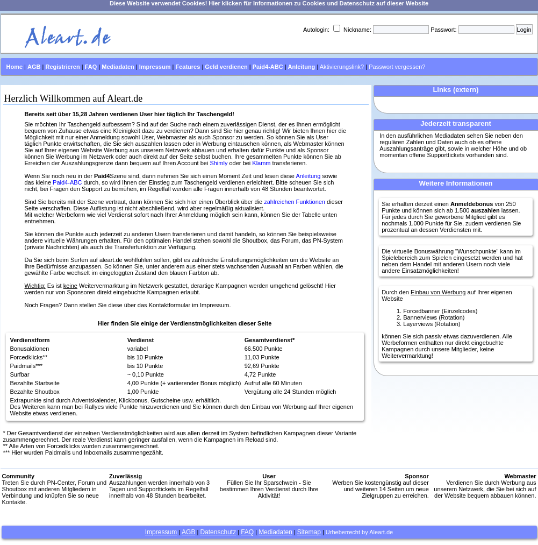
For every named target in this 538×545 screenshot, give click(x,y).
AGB (188, 532)
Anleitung (308, 176)
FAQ (247, 532)
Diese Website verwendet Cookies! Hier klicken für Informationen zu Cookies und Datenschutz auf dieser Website (269, 3)
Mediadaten (275, 532)
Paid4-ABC (67, 182)
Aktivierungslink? (342, 66)
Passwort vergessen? (397, 66)
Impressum (161, 532)
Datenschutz (218, 532)
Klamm (261, 163)
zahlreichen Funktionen (294, 202)
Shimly (218, 163)
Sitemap (309, 532)
